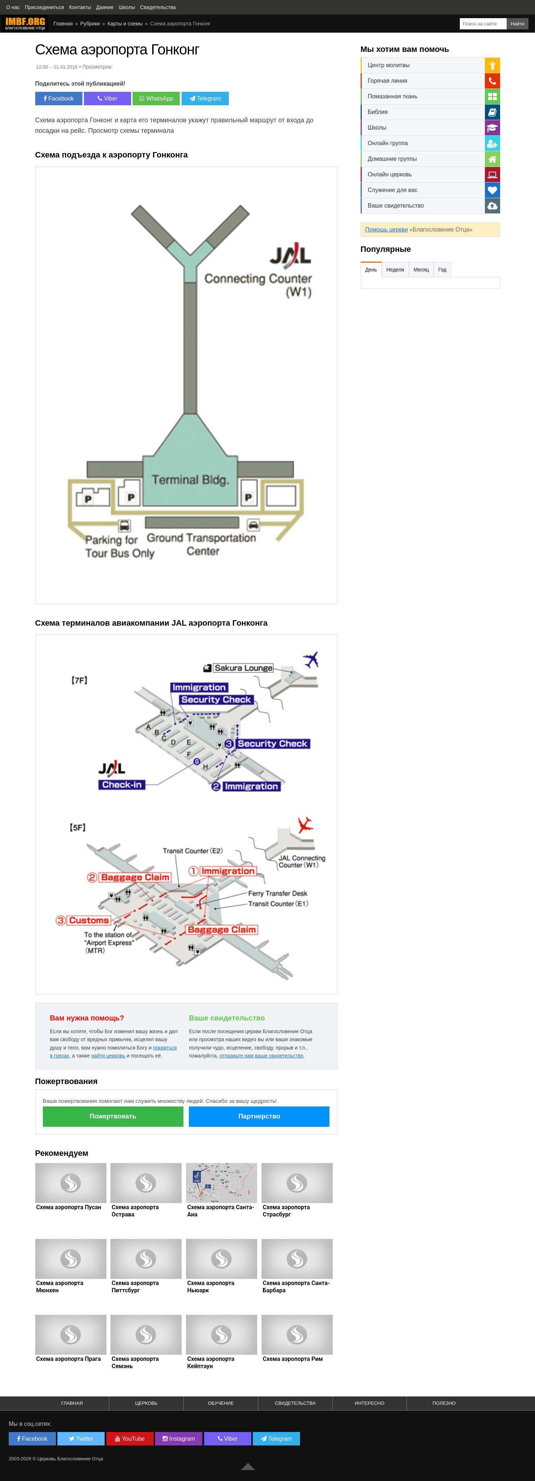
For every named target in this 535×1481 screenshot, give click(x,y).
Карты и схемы (125, 23)
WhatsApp (156, 98)
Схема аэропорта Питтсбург (135, 1287)
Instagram (179, 1439)
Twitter (81, 1439)
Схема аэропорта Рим (293, 1358)
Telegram (205, 98)
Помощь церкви (386, 229)
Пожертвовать (113, 1116)
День (371, 270)
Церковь (146, 1403)
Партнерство (259, 1116)
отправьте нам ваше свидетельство (261, 1056)
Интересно (370, 1403)
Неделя (395, 270)
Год (442, 270)
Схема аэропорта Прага (68, 1358)
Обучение (221, 1403)
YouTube (130, 1439)
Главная (63, 23)
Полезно (444, 1403)
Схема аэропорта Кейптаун (210, 1362)
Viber (108, 98)
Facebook (59, 98)
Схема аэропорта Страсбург (286, 1211)
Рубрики (90, 23)
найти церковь (108, 1056)
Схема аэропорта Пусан (68, 1207)
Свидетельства (295, 1403)
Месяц (421, 270)
